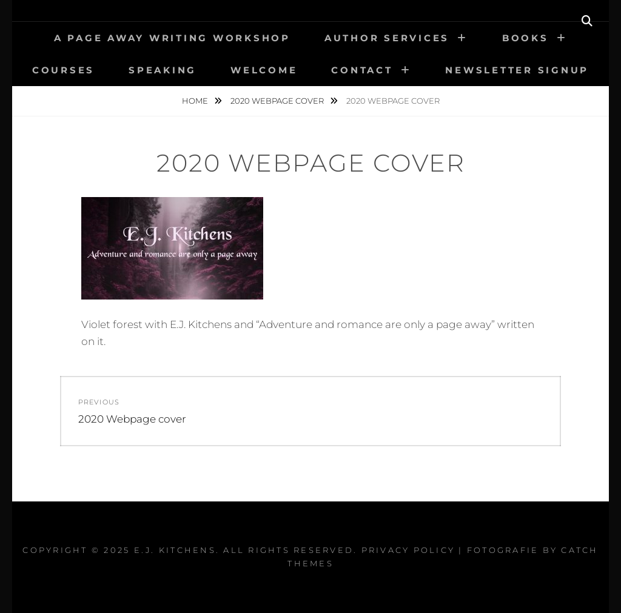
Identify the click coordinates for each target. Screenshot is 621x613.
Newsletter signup (517, 70)
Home (196, 101)
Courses (63, 70)
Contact (361, 70)
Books (525, 38)
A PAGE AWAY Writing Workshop (172, 38)
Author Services (386, 38)
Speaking (162, 70)
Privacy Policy (408, 550)
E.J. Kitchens (175, 550)
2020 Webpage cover (278, 101)
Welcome (263, 70)
